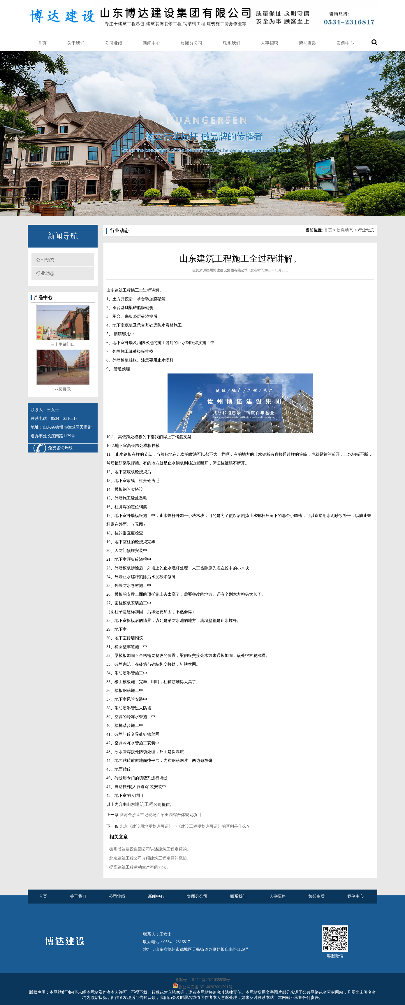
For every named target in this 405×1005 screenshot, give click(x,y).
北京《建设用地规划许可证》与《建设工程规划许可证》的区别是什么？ (184, 826)
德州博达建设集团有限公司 (227, 270)
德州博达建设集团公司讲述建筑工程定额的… (150, 849)
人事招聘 (269, 43)
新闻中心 (151, 43)
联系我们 (231, 43)
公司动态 (45, 259)
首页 (42, 43)
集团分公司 (191, 43)
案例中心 (345, 43)
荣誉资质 (307, 43)
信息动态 (345, 230)
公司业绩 (113, 43)
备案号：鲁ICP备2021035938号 (202, 980)
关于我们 (75, 43)
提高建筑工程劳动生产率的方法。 (139, 867)
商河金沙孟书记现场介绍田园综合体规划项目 (160, 815)
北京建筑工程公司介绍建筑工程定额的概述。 (150, 858)
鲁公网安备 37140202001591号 (205, 987)
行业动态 (45, 273)
